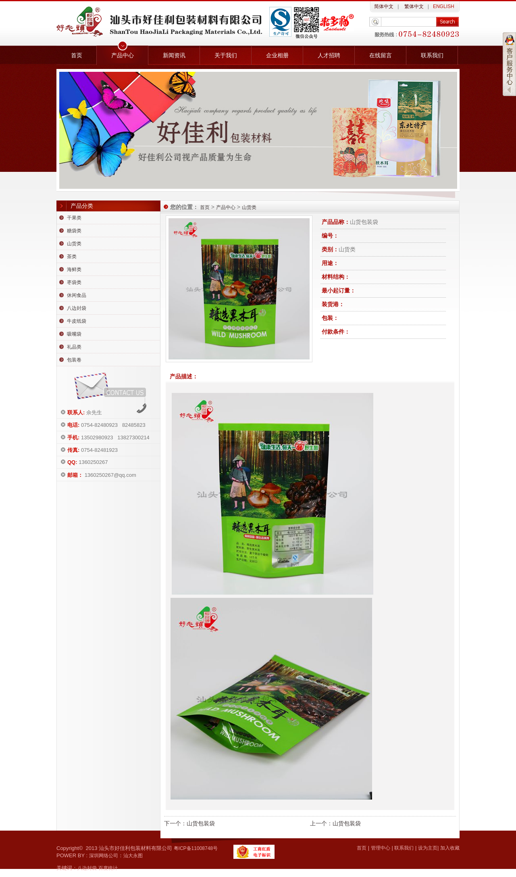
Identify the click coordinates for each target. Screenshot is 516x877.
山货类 (74, 243)
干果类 (74, 218)
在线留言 (380, 55)
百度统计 (108, 868)
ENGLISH (443, 6)
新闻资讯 (174, 55)
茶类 (72, 256)
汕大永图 (133, 855)
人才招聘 (329, 55)
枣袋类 (74, 282)
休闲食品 (76, 295)
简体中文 (383, 6)
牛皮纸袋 (76, 321)
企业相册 (277, 55)
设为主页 (427, 848)
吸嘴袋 (74, 334)
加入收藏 (450, 848)
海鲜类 (74, 269)
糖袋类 (74, 231)
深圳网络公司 (103, 855)
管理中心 (380, 848)
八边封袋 (76, 308)
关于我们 (225, 55)
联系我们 (432, 55)
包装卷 (74, 360)
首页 (76, 55)
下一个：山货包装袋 (189, 823)
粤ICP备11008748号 (196, 848)
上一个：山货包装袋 (335, 823)
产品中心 (122, 55)
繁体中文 (413, 6)
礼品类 (74, 347)
